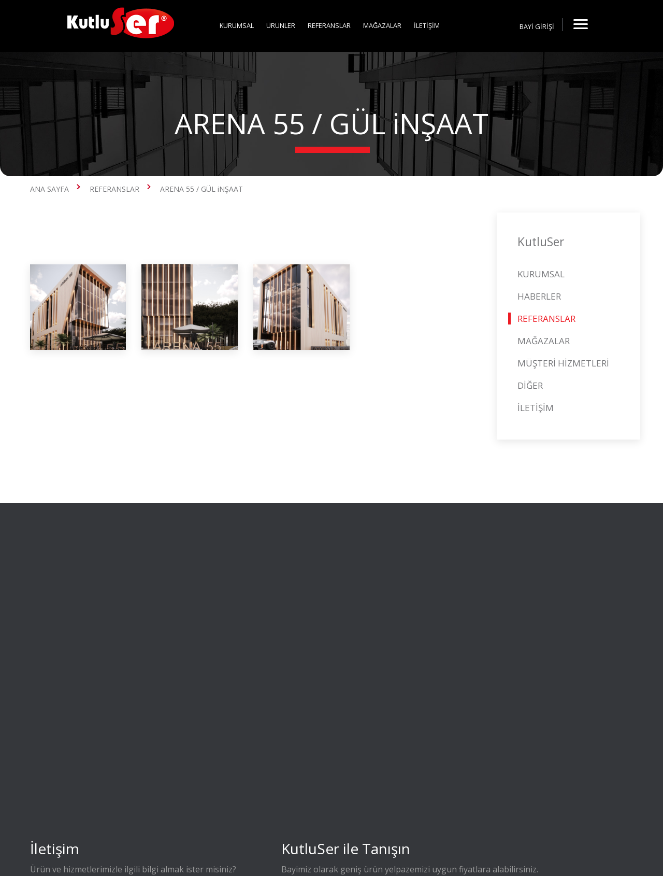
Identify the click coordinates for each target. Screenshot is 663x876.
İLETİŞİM (427, 25)
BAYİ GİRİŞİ (537, 26)
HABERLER (539, 296)
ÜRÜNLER (280, 25)
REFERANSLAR (329, 25)
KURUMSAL (237, 25)
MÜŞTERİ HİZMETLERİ (563, 363)
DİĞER (530, 385)
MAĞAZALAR (382, 25)
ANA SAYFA (49, 189)
